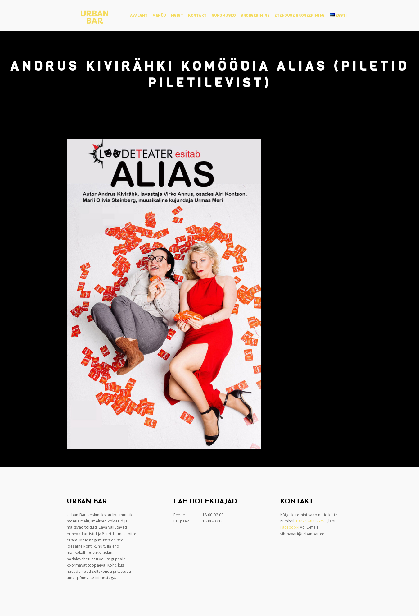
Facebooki (290, 527)
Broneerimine (255, 15)
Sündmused (224, 15)
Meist (177, 15)
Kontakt (197, 15)
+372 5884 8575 (310, 521)
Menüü (159, 15)
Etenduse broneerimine (299, 15)
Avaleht (139, 15)
